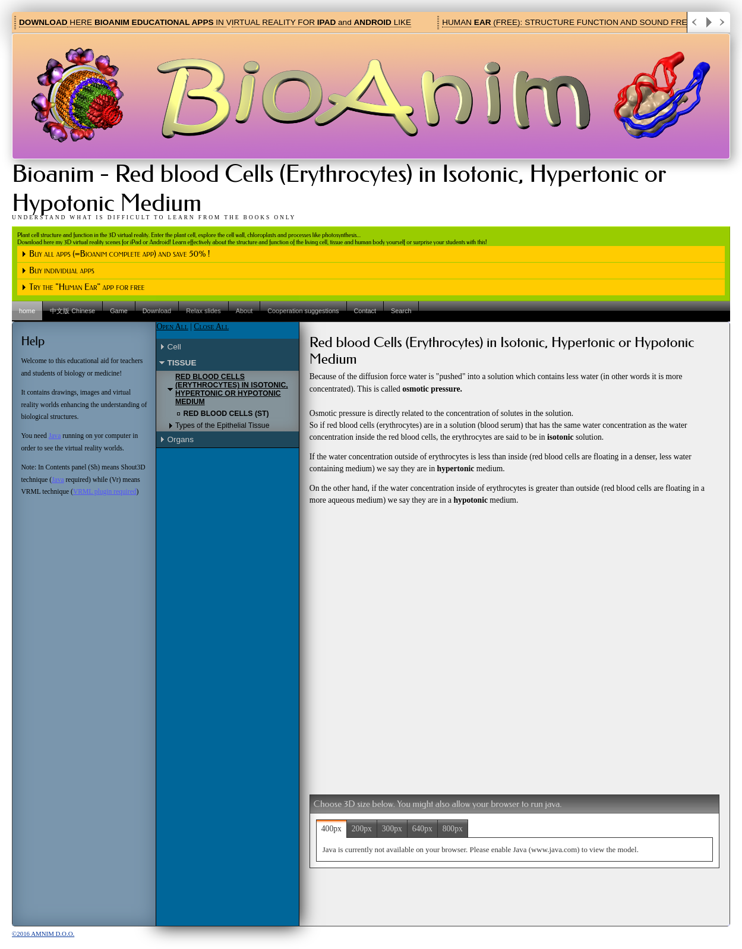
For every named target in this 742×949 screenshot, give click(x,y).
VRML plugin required (105, 492)
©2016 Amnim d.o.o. (43, 933)
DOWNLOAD (43, 22)
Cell (174, 346)
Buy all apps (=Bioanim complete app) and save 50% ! (119, 254)
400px (331, 828)
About (244, 310)
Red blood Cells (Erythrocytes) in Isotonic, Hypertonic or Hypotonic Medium (231, 389)
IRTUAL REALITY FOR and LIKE (321, 22)
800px (453, 828)
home (27, 310)
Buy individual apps (61, 271)
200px (362, 828)
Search (401, 310)
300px (392, 828)
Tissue (181, 362)
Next (723, 22)
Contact (365, 310)
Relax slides (203, 310)
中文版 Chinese (72, 310)
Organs (180, 439)
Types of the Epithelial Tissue (222, 425)
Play (708, 22)
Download (157, 310)
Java (55, 436)
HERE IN (147, 22)
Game (119, 310)
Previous (694, 22)
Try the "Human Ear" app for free (87, 287)
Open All (172, 326)
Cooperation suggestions (303, 310)
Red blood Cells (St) (226, 413)
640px (422, 828)
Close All (211, 326)
